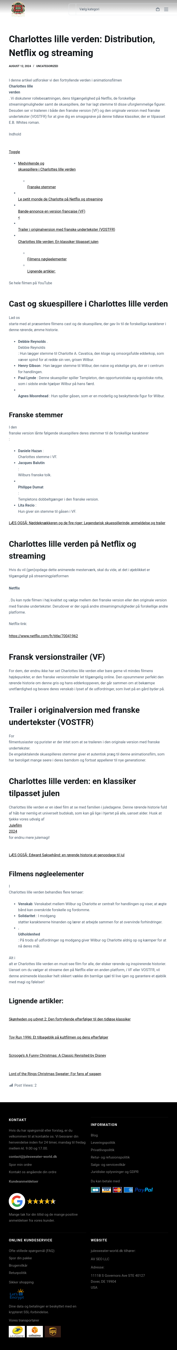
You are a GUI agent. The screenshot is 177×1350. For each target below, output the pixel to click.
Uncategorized (47, 66)
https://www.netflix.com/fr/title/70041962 (43, 636)
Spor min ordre (20, 1165)
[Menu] (166, 9)
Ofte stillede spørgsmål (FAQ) (31, 1251)
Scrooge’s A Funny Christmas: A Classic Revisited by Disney (57, 1055)
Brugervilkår (18, 1265)
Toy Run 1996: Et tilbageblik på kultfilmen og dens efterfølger (58, 1037)
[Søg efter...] (72, 9)
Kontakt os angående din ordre (32, 1172)
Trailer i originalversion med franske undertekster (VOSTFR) (66, 229)
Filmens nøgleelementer (47, 259)
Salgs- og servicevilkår (108, 1165)
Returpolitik (18, 1273)
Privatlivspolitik (102, 1150)
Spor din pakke (20, 1258)
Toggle (14, 152)
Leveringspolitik (103, 1143)
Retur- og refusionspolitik (110, 1157)
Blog (94, 1135)
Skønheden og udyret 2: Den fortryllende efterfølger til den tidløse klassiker (69, 1019)
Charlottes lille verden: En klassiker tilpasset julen (58, 242)
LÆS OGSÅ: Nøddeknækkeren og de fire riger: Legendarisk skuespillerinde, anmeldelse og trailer (87, 523)
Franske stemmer (41, 187)
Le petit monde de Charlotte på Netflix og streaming (60, 199)
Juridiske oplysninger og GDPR (115, 1172)
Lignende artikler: (41, 271)
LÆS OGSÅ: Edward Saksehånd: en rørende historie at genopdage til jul (66, 855)
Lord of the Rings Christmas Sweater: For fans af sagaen (55, 1074)
